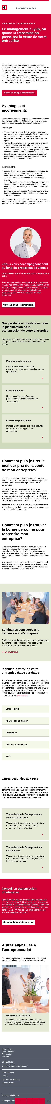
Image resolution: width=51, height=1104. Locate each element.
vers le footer (48, 1101)
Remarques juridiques (10, 1095)
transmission (22, 695)
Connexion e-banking (28, 8)
